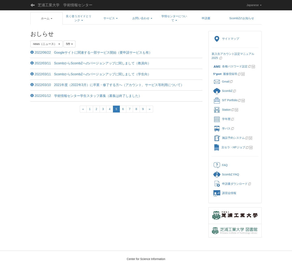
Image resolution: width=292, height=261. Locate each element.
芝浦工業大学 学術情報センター (65, 5)
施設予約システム (229, 137)
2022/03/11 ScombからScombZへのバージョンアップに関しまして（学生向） (90, 74)
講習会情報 (224, 193)
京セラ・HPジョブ (229, 147)
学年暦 (222, 119)
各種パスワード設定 (230, 66)
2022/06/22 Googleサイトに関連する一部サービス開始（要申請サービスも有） (91, 52)
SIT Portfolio (225, 100)
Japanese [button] (254, 5)
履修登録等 (225, 73)
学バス (222, 128)
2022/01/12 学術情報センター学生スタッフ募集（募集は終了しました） (86, 96)
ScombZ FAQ (226, 174)
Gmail (221, 81)
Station (222, 109)
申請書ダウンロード (230, 183)
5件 (69, 44)
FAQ (220, 165)
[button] (46, 18)
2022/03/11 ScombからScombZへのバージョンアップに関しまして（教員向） (90, 63)
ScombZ (227, 90)
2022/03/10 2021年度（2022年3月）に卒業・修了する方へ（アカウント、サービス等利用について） (107, 85)
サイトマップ (226, 38)
